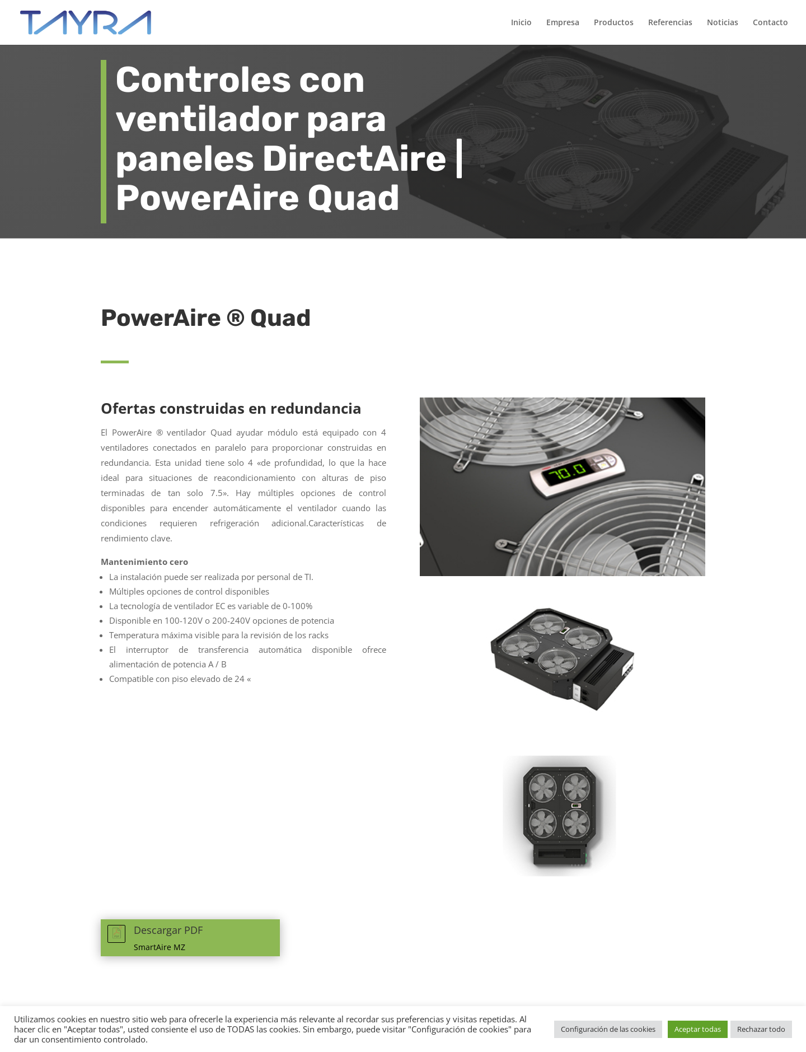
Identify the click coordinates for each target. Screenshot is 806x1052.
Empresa (562, 22)
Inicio (521, 22)
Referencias (670, 22)
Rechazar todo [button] (761, 1029)
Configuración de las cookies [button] (608, 1029)
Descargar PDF (168, 930)
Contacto (770, 22)
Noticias (722, 22)
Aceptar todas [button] (697, 1029)
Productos (614, 22)
